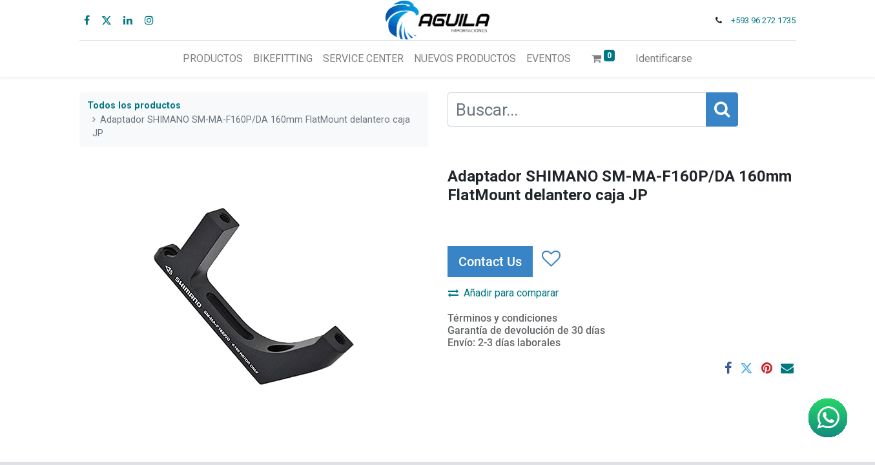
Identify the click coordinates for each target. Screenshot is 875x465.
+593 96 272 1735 (763, 20)
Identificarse (663, 58)
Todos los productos (134, 105)
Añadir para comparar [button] (503, 293)
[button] (550, 259)
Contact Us (490, 261)
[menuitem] (213, 59)
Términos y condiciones (502, 318)
